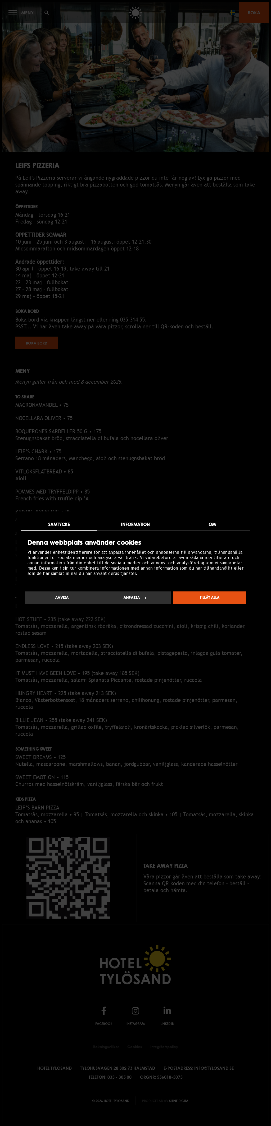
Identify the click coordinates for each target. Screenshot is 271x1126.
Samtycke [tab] (59, 524)
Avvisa (62, 597)
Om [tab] (212, 524)
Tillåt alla (209, 597)
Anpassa (135, 597)
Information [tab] (135, 524)
